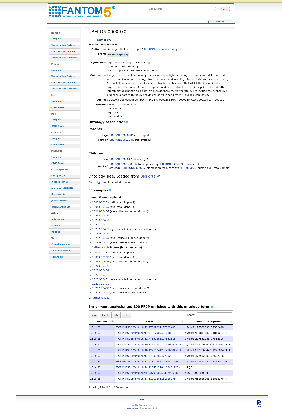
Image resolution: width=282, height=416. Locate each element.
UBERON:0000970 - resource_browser (79, 9)
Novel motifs (58, 194)
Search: (209, 314)
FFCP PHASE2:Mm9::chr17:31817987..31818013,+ (146, 332)
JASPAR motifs (59, 201)
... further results (99, 247)
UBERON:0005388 (120, 164)
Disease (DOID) (59, 182)
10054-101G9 (100, 206)
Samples (56, 39)
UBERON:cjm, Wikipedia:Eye (161, 49)
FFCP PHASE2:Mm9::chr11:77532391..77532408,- (146, 327)
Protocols (56, 226)
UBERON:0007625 (133, 167)
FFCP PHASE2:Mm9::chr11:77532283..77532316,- (146, 338)
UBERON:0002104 (120, 139)
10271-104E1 (100, 224)
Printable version (60, 244)
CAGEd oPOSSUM (60, 207)
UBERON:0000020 (120, 135)
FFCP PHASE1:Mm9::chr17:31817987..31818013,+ (146, 361)
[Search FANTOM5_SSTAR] (190, 9)
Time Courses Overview (64, 58)
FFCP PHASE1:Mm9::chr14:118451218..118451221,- (147, 367)
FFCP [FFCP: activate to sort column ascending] (149, 321)
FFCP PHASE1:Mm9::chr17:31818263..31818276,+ (146, 378)
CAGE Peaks (57, 107)
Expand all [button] (57, 257)
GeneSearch (156, 8)
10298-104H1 (100, 242)
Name (101, 39)
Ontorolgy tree (98, 182)
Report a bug (132, 408)
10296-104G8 (100, 233)
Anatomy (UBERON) (62, 188)
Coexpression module (63, 51)
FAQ (142, 399)
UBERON (219, 22)
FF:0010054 (188, 167)
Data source (58, 219)
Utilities (55, 232)
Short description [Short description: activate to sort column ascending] (208, 321)
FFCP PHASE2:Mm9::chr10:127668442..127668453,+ (148, 350)
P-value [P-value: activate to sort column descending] (101, 321)
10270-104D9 (100, 220)
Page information (60, 250)
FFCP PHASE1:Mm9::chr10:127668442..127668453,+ (148, 344)
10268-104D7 (100, 211)
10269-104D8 (100, 215)
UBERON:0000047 (120, 159)
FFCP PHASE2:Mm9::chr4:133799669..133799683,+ (147, 372)
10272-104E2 (100, 229)
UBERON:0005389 (171, 164)
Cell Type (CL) (58, 175)
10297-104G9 (100, 237)
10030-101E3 (100, 202)
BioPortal (148, 176)
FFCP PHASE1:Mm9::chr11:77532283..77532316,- (146, 355)
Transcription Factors (63, 45)
